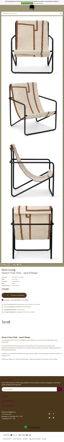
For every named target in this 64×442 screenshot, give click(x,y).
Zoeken (61, 13)
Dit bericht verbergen (27, 3)
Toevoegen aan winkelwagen (17, 295)
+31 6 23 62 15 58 (6, 414)
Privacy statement (17, 439)
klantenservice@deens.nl (8, 412)
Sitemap (44, 439)
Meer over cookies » (38, 3)
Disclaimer (25, 439)
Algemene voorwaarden (35, 439)
